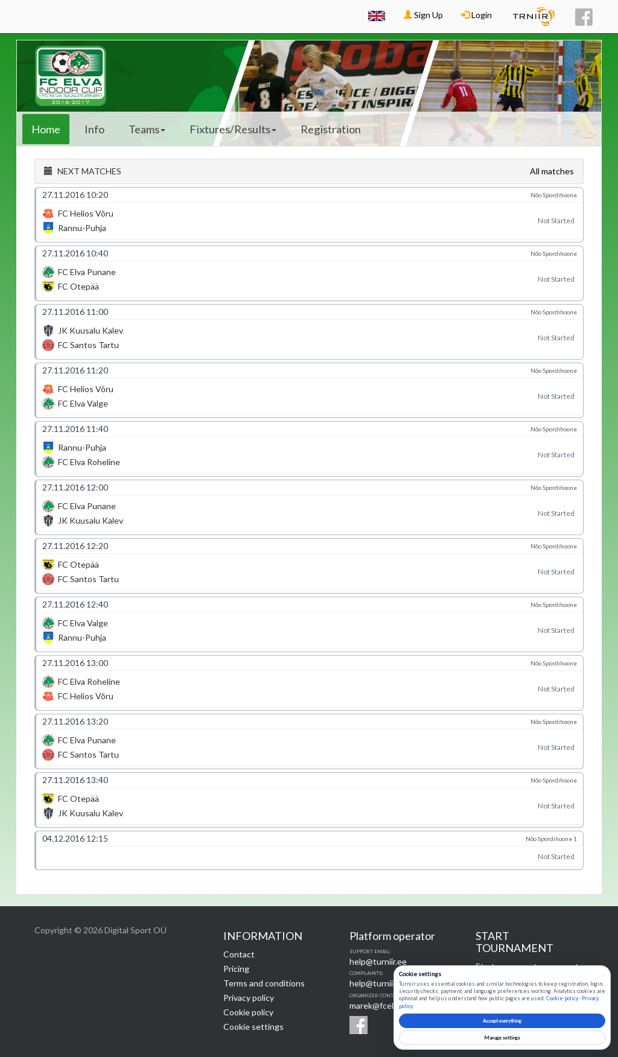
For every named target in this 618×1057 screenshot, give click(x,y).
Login (476, 15)
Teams (147, 129)
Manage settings (502, 1038)
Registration (331, 129)
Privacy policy (248, 997)
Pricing (236, 968)
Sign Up (423, 15)
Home (45, 129)
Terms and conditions (264, 983)
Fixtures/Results (233, 129)
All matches (552, 171)
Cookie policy (248, 1012)
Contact (239, 954)
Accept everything (502, 1021)
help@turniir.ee (378, 961)
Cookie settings (253, 1026)
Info (94, 129)
